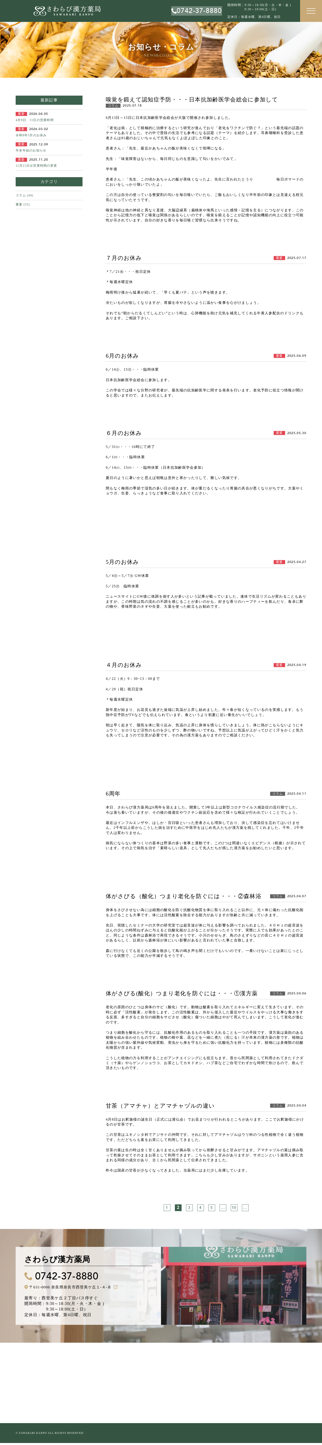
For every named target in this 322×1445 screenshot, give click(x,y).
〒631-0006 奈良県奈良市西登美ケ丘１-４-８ (73, 1289)
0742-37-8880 (72, 1277)
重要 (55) (23, 204)
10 (234, 1207)
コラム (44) (25, 195)
